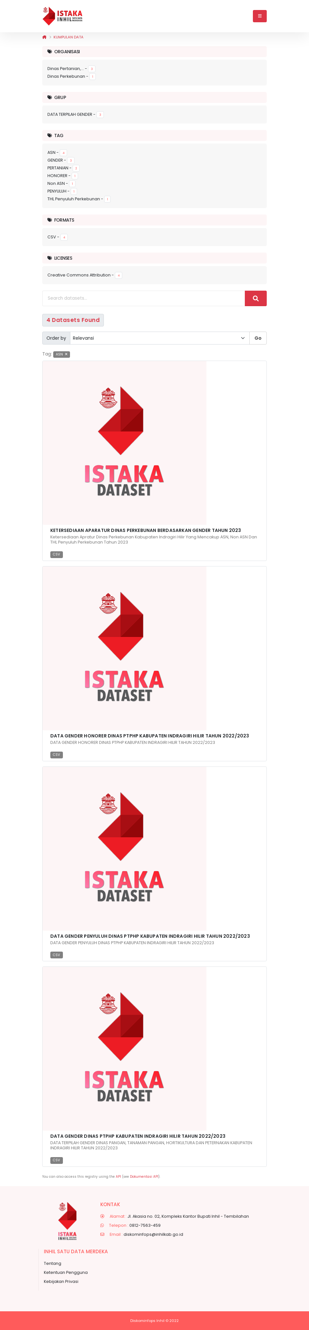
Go (258, 338)
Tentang (52, 1263)
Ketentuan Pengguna (66, 1272)
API (118, 1177)
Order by (56, 338)
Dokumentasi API (144, 1177)
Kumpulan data (69, 37)
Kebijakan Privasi (61, 1281)
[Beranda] (44, 37)
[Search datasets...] (143, 298)
